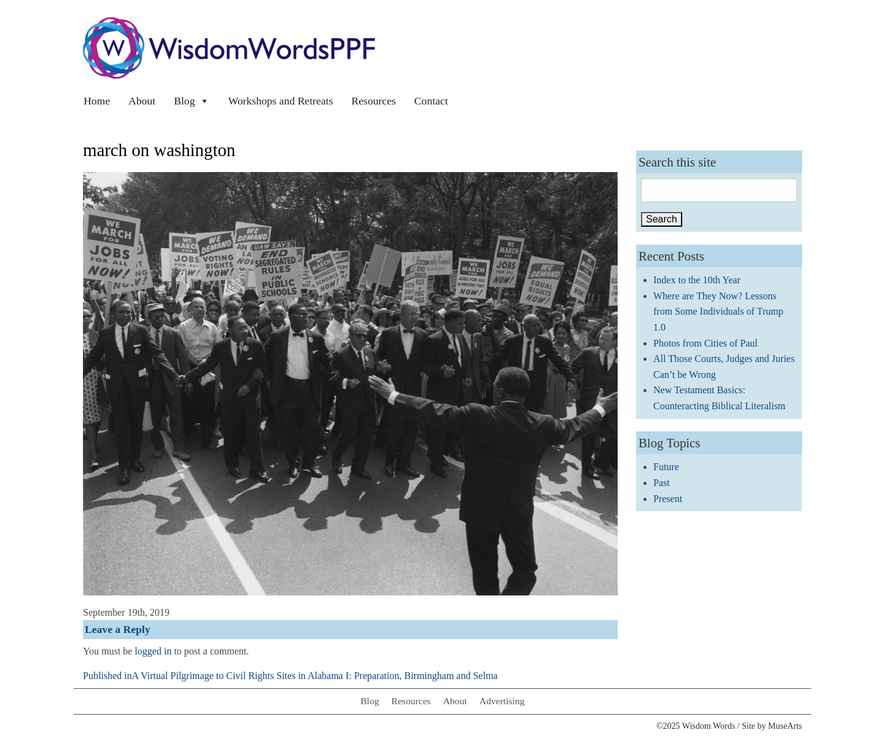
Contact (431, 101)
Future (666, 466)
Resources (374, 101)
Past (661, 482)
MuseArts (785, 726)
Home (97, 101)
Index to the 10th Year (697, 280)
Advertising (502, 701)
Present (667, 498)
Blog (192, 100)
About (141, 101)
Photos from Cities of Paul (705, 343)
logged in (153, 651)
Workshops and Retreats (280, 101)
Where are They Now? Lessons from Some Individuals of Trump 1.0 (718, 311)
